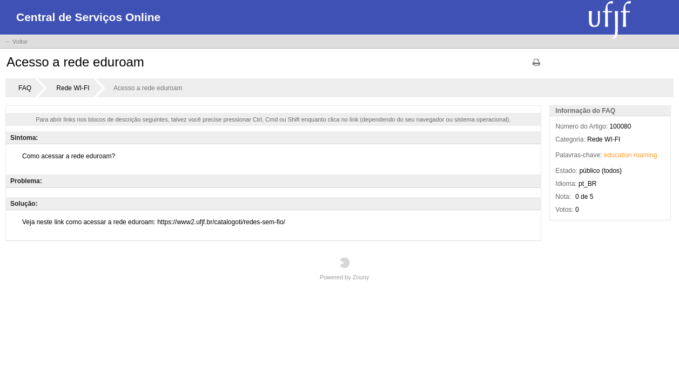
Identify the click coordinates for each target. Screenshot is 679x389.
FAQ (24, 88)
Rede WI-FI (72, 88)
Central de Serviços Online (88, 17)
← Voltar (16, 41)
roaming (645, 155)
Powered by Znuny (344, 268)
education (618, 155)
